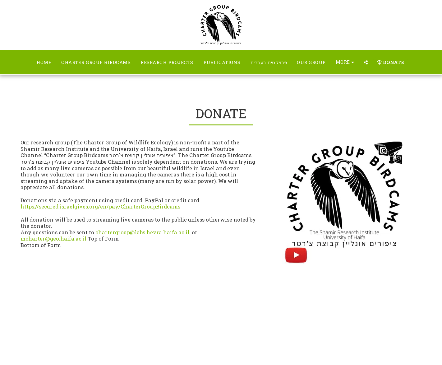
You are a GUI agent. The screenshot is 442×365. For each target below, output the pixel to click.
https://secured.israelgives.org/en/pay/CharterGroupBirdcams (100, 206)
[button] (365, 62)
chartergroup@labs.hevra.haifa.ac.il (142, 232)
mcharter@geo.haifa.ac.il (53, 238)
